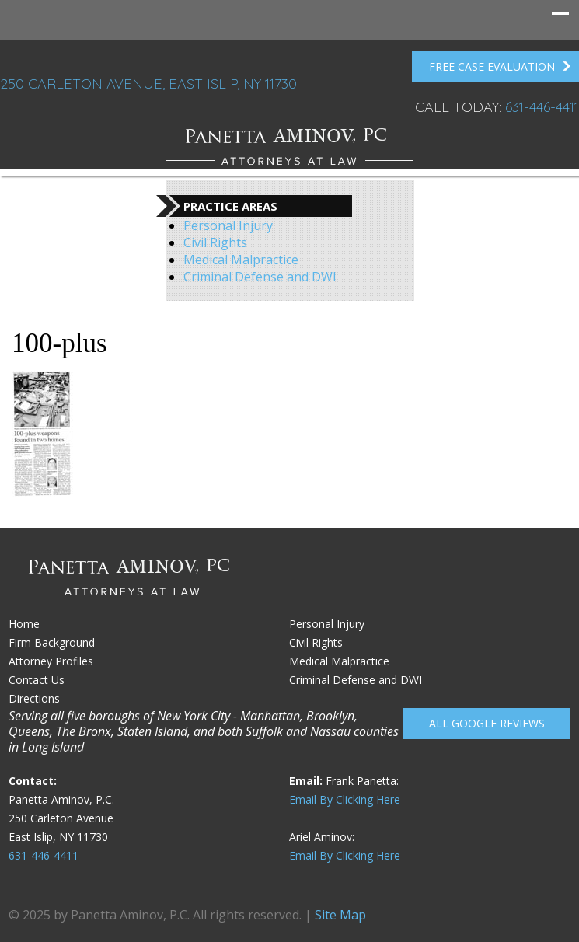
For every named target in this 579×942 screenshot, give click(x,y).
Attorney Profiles (51, 661)
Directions (34, 698)
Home (24, 623)
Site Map (340, 914)
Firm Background (52, 642)
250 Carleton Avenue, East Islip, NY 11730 (148, 83)
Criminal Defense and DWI (260, 276)
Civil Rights (215, 242)
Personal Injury (228, 225)
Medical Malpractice (240, 259)
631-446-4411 (542, 107)
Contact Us (37, 679)
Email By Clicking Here (344, 799)
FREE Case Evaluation (500, 66)
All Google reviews (487, 723)
